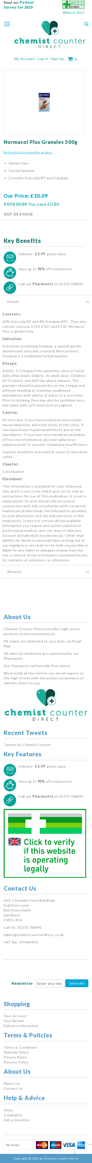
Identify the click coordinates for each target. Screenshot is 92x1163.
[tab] (46, 301)
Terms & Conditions (21, 1047)
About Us (12, 1083)
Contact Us (13, 1088)
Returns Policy (16, 1062)
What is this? (74, 12)
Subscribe (76, 983)
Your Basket (14, 1021)
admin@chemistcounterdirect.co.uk (34, 935)
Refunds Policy (16, 1052)
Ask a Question (17, 1120)
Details (13, 301)
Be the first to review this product (28, 152)
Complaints (13, 1115)
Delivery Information (21, 1026)
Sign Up (57, 59)
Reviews (14, 571)
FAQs (8, 1110)
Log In (43, 59)
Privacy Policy (15, 1057)
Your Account (15, 1016)
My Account (24, 59)
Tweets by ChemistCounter (27, 745)
